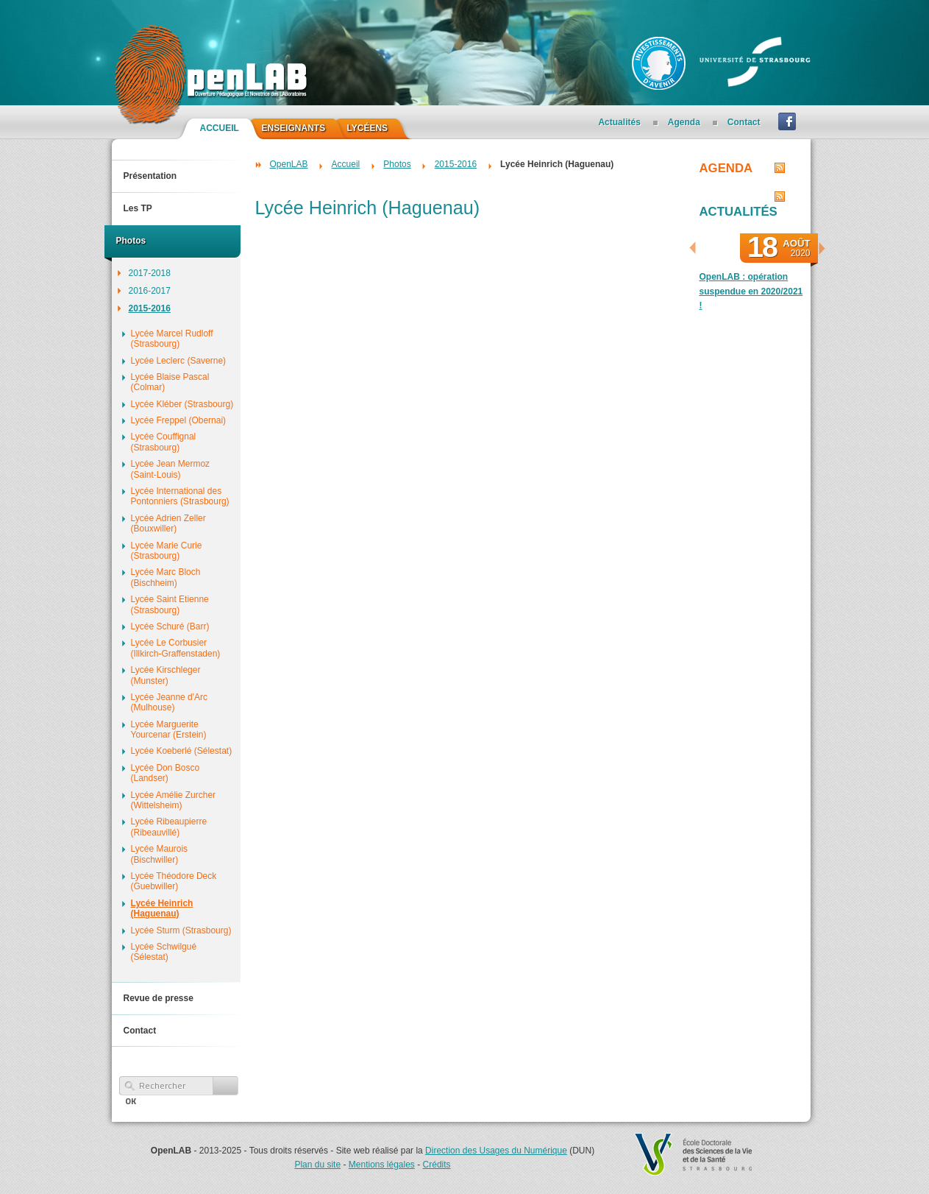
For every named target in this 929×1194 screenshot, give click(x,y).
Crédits (437, 1164)
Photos (396, 164)
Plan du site (317, 1164)
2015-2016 (456, 164)
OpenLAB (289, 164)
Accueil (346, 164)
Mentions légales (382, 1164)
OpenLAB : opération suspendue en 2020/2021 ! (751, 291)
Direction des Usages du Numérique (496, 1150)
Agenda (726, 168)
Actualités (738, 212)
